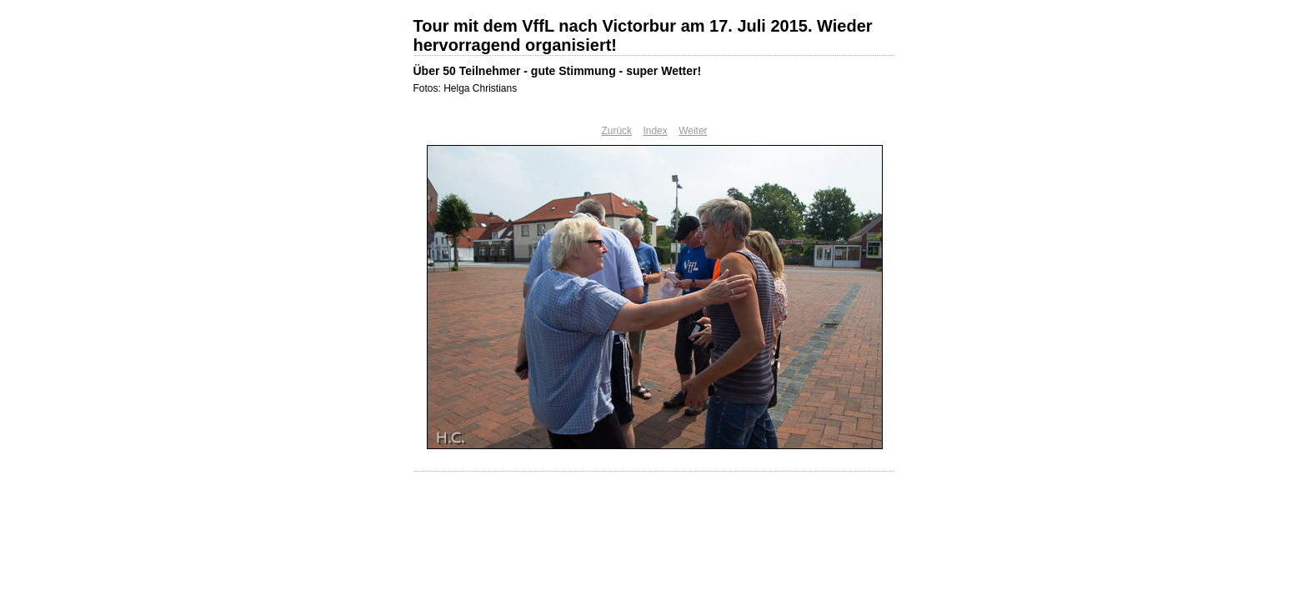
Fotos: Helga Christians (465, 88)
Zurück (616, 131)
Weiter (693, 131)
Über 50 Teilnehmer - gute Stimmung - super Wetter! (557, 71)
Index (655, 131)
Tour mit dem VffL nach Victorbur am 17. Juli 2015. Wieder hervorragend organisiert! (643, 35)
